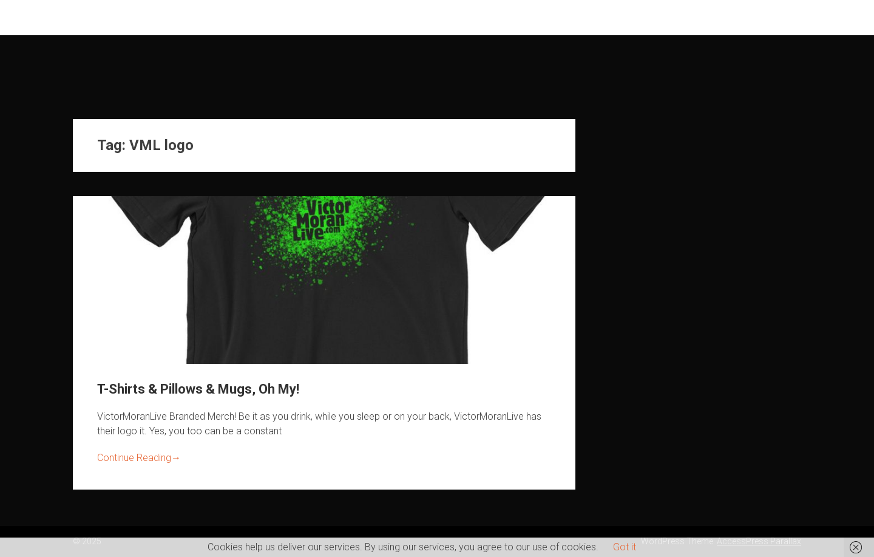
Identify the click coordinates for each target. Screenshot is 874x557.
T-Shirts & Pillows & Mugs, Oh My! (198, 389)
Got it (624, 547)
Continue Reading (139, 457)
